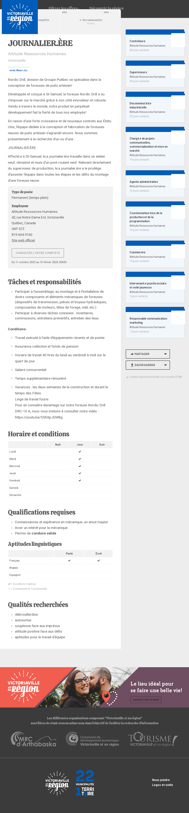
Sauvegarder (142, 365)
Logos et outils (162, 785)
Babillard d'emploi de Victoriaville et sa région (20, 17)
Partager (139, 354)
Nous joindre (161, 780)
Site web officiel (23, 240)
